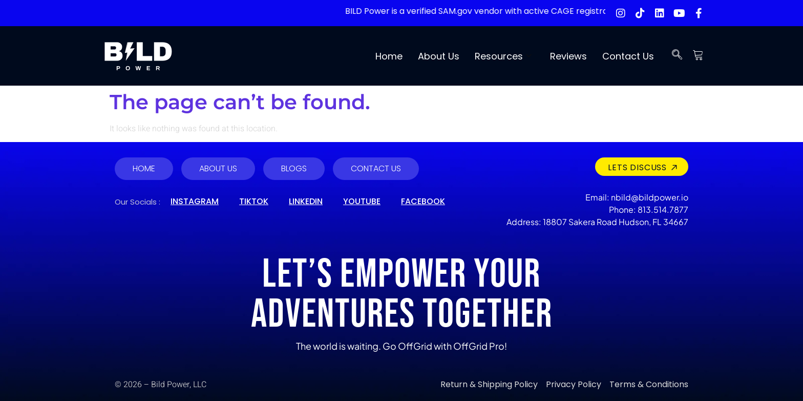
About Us (438, 56)
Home (389, 56)
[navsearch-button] (677, 56)
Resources (503, 56)
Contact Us (628, 56)
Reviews (568, 56)
